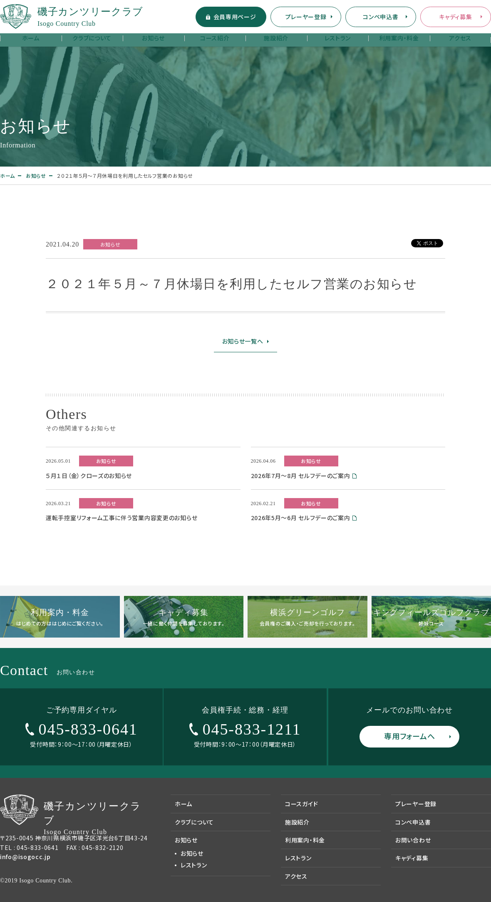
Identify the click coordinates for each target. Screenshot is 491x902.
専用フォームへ (409, 735)
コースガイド (301, 804)
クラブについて (92, 38)
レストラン (338, 38)
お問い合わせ (413, 840)
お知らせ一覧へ (242, 341)
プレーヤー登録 (306, 16)
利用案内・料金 (399, 38)
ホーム (31, 38)
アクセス (460, 38)
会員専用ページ (234, 16)
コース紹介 (215, 38)
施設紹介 (276, 38)
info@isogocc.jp (25, 856)
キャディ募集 (455, 16)
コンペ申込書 (380, 16)
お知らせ (153, 38)
